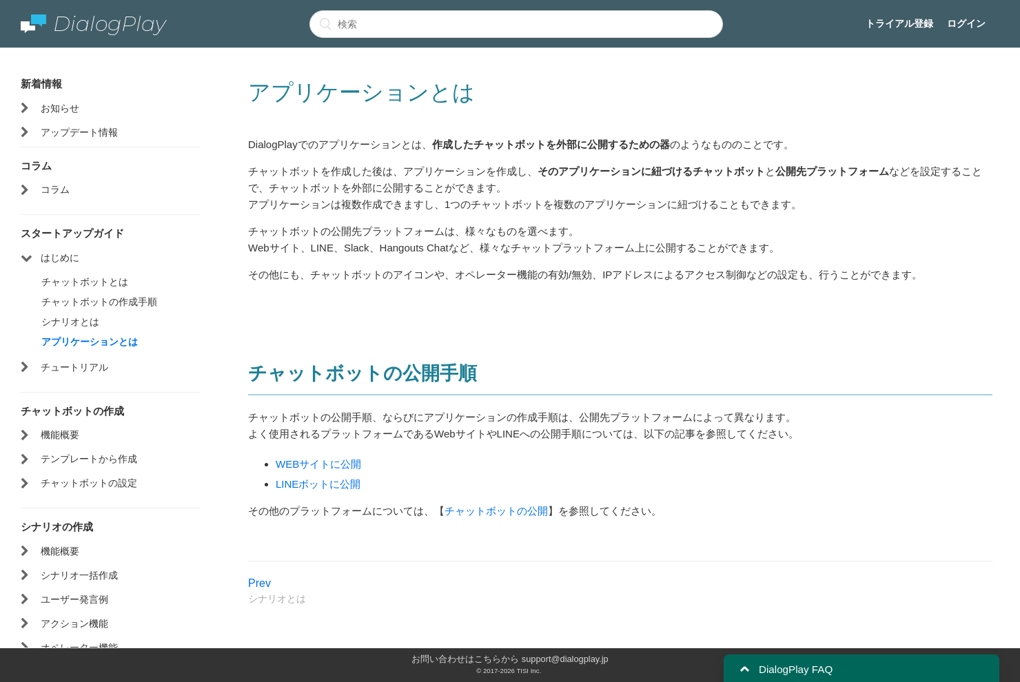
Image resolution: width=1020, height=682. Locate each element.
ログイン (966, 23)
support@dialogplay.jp (565, 659)
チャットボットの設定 (89, 482)
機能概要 (60, 434)
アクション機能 (74, 623)
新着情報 (41, 83)
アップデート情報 (79, 132)
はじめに (60, 257)
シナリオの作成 (57, 526)
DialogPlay (93, 24)
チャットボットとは (84, 281)
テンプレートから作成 (89, 458)
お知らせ (60, 108)
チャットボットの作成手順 (99, 301)
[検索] (516, 24)
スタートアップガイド (72, 233)
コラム (36, 165)
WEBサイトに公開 (318, 464)
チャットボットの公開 (496, 511)
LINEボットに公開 (318, 484)
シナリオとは (70, 321)
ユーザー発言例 (74, 599)
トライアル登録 (899, 23)
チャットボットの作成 (72, 410)
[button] (744, 669)
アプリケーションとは (89, 341)
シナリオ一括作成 (79, 575)
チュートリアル (74, 367)
